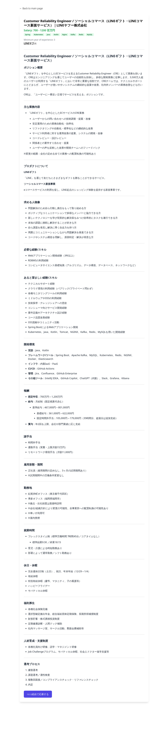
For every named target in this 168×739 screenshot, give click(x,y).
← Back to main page (31, 8)
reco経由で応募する (38, 694)
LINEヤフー (30, 43)
